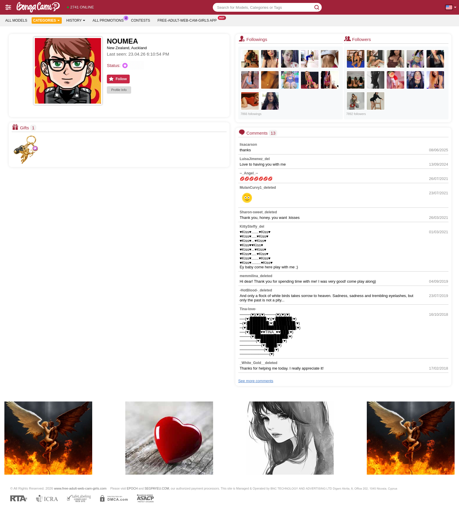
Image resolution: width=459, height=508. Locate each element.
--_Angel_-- (249, 173)
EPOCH (132, 488)
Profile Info (119, 90)
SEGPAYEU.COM (157, 488)
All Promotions (109, 20)
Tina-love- (248, 309)
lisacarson (248, 145)
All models (16, 20)
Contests (140, 20)
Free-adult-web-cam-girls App (188, 20)
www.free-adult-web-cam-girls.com (80, 488)
